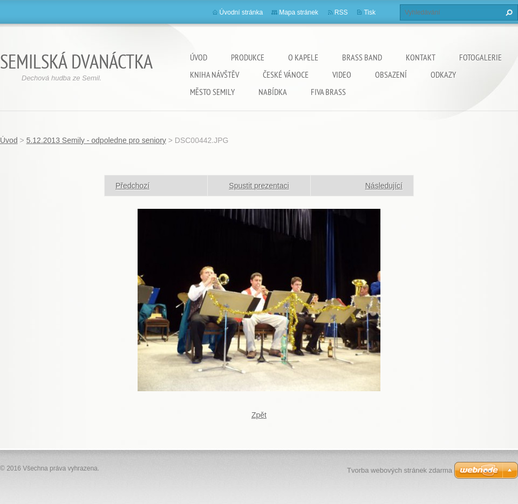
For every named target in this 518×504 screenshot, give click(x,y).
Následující (384, 185)
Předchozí (132, 185)
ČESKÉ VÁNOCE (286, 74)
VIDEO (341, 74)
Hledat (508, 12)
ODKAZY (443, 74)
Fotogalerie (480, 57)
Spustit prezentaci (259, 185)
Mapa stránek (298, 12)
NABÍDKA (272, 91)
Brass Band (362, 57)
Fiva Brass (328, 91)
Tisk (370, 12)
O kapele (303, 57)
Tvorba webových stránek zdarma (399, 470)
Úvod (198, 57)
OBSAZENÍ (391, 74)
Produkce (247, 57)
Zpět (259, 415)
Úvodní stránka (241, 12)
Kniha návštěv (214, 74)
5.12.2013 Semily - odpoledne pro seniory (96, 140)
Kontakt (420, 57)
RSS (341, 12)
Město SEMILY (212, 91)
